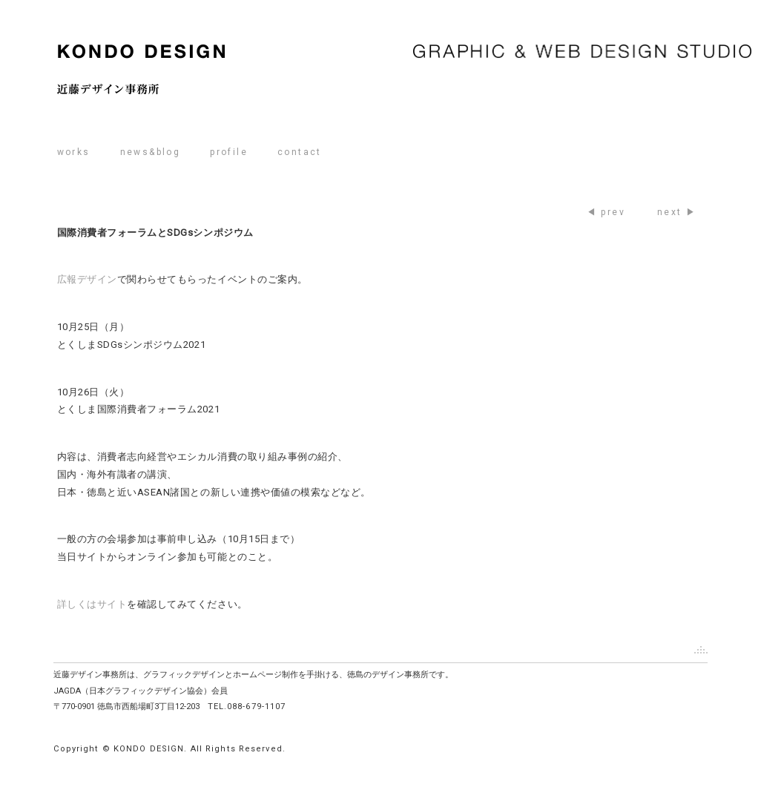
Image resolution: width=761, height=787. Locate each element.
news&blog (150, 152)
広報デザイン (87, 279)
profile (229, 152)
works (73, 152)
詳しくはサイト (92, 604)
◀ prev (606, 212)
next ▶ (676, 212)
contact (299, 152)
